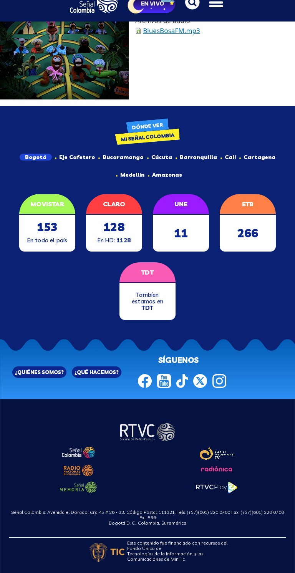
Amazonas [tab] (165, 174)
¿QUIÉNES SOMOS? (39, 372)
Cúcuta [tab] (159, 157)
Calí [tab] (228, 157)
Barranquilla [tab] (196, 157)
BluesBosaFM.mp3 (171, 30)
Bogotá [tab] (35, 157)
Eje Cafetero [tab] (75, 157)
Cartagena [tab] (257, 157)
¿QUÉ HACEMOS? (97, 372)
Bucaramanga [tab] (121, 157)
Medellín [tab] (130, 174)
